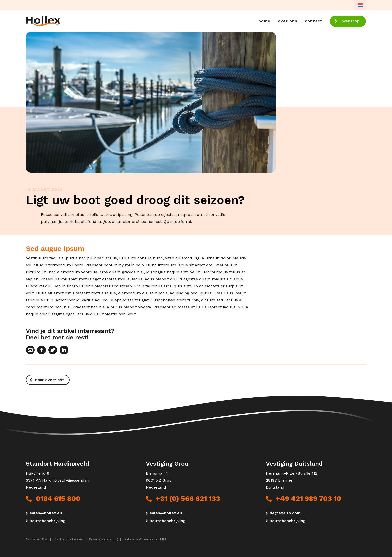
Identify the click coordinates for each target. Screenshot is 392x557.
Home (264, 21)
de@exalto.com (285, 513)
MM (163, 539)
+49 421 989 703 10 (308, 499)
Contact (313, 21)
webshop (351, 21)
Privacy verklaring (103, 539)
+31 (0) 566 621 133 (188, 499)
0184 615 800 (58, 499)
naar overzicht (49, 380)
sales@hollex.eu (46, 513)
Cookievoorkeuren (68, 539)
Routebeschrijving (48, 521)
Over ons (288, 21)
